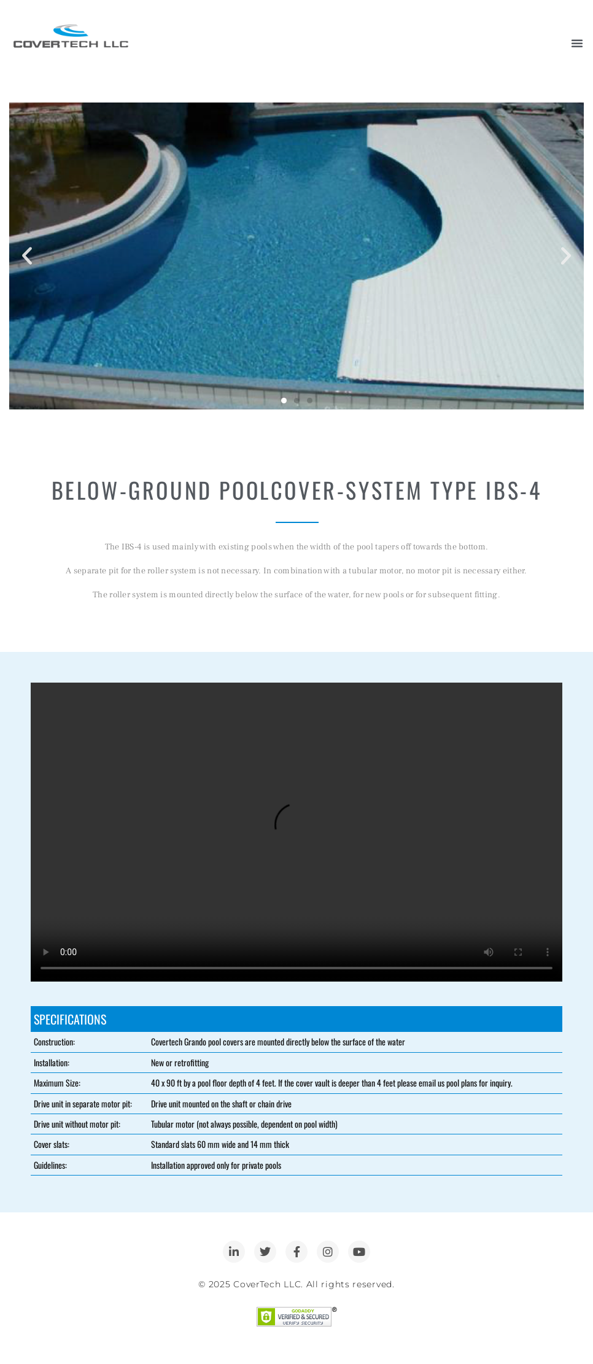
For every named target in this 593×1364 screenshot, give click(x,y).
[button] (27, 256)
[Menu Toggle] (577, 43)
